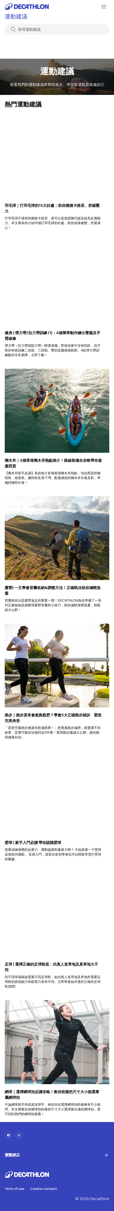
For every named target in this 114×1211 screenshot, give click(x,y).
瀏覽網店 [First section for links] (57, 1155)
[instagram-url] (19, 1135)
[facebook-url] (8, 1135)
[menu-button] (103, 6)
